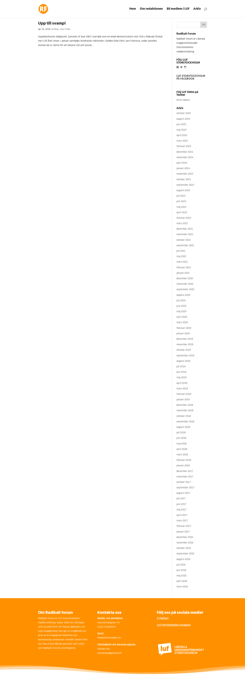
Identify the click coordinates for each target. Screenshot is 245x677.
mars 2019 (182, 388)
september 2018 (185, 421)
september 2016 (185, 553)
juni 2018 (181, 438)
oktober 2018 (183, 416)
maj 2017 (181, 510)
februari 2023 (183, 218)
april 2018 (181, 449)
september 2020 (185, 289)
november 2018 (184, 410)
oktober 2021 (183, 240)
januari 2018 (183, 465)
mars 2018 (182, 454)
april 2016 (181, 581)
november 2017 (184, 477)
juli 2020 (181, 300)
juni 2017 (181, 504)
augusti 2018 (183, 427)
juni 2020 (181, 306)
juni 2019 (181, 372)
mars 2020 (182, 322)
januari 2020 (183, 333)
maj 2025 (181, 130)
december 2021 (184, 229)
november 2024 (184, 157)
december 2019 (184, 339)
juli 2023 (180, 196)
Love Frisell (65, 29)
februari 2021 (183, 267)
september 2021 (185, 245)
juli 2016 (181, 565)
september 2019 (185, 355)
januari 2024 (183, 168)
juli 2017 (181, 498)
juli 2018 (181, 432)
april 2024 (181, 163)
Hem (132, 9)
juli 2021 (180, 251)
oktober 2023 (183, 179)
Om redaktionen (151, 9)
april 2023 (181, 212)
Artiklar (55, 29)
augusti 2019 (183, 361)
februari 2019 (183, 394)
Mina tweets (183, 100)
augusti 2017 (183, 493)
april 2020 (181, 317)
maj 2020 (181, 311)
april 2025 (181, 135)
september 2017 (185, 487)
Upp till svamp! (52, 23)
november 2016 (184, 543)
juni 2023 (181, 201)
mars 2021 (182, 262)
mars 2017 (182, 520)
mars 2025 (182, 141)
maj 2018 (181, 444)
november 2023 (184, 174)
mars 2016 (182, 586)
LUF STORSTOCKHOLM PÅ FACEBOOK (190, 77)
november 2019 (184, 344)
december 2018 (184, 405)
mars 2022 (182, 223)
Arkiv (197, 9)
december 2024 (184, 152)
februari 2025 (183, 146)
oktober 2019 (183, 350)
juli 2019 (181, 366)
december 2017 (184, 471)
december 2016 (184, 537)
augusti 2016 (183, 559)
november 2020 (184, 284)
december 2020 (184, 278)
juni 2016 (181, 570)
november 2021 (184, 234)
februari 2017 (183, 526)
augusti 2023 (183, 190)
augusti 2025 (183, 119)
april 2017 (181, 515)
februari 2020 (183, 328)
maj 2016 (181, 576)
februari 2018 (183, 460)
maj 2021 (181, 256)
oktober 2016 (183, 548)
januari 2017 (183, 532)
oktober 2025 (183, 113)
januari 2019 (183, 399)
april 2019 (181, 383)
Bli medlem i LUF (178, 9)
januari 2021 (183, 273)
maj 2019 (181, 377)
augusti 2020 (183, 295)
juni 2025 (181, 124)
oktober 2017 (183, 482)
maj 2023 (181, 207)
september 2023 (185, 185)
